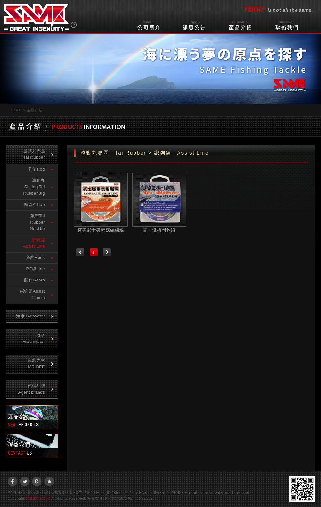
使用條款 (110, 498)
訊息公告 (198, 24)
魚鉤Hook (35, 257)
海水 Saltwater (30, 316)
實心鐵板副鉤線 (159, 230)
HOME (15, 110)
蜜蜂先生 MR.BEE (36, 363)
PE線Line (35, 268)
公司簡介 (149, 24)
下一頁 (107, 252)
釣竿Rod (36, 169)
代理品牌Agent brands (31, 389)
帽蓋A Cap (34, 204)
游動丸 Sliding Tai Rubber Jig (36, 187)
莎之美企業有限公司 (40, 15)
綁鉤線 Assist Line (36, 243)
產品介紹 (243, 24)
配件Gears (34, 280)
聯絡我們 (289, 24)
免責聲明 (95, 498)
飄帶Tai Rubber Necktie (37, 222)
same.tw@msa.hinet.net (225, 492)
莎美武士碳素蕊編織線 (101, 230)
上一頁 (80, 252)
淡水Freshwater (33, 338)
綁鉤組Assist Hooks (32, 294)
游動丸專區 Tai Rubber (36, 154)
